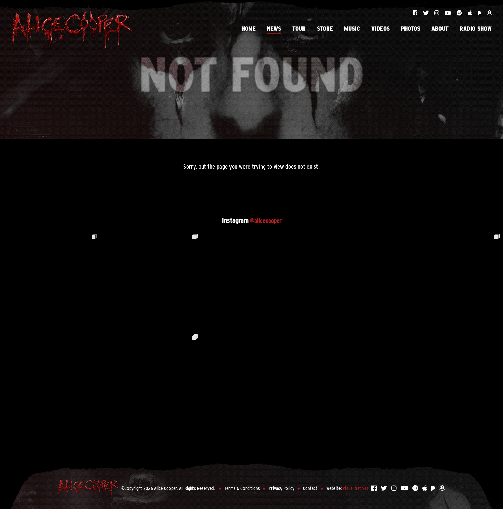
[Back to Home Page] (72, 30)
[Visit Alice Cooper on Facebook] (416, 13)
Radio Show (476, 23)
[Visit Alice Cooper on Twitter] (426, 13)
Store (325, 23)
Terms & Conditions (242, 488)
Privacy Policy (281, 488)
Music (352, 23)
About (440, 23)
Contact (310, 488)
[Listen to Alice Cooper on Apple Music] (470, 13)
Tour (299, 23)
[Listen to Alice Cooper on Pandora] (480, 13)
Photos (410, 23)
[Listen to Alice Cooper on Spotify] (460, 13)
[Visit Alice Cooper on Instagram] (437, 13)
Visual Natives (356, 488)
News (274, 23)
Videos (380, 23)
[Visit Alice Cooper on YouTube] (448, 13)
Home (248, 23)
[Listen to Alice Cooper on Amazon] (489, 13)
